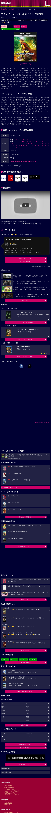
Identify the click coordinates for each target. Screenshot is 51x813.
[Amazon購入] (25, 64)
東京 (2, 703)
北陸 (27, 713)
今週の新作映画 (9, 787)
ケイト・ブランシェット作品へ (25, 356)
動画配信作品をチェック (25, 546)
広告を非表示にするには (42, 422)
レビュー (16, 26)
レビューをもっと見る (25, 258)
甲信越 (3, 713)
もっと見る (25, 300)
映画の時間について (24, 764)
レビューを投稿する (24, 261)
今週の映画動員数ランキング (9, 487)
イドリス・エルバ (24, 143)
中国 (2, 717)
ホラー (28, 740)
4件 (6, 22)
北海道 (3, 710)
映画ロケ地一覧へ (25, 748)
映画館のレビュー (9, 804)
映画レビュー (25, 650)
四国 (27, 717)
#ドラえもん (4, 659)
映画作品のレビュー (10, 793)
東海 (27, 707)
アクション (18, 20)
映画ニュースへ (25, 600)
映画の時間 (4, 9)
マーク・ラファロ (37, 145)
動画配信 (23, 26)
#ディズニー (32, 659)
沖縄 (27, 720)
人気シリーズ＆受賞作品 (11, 791)
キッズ (28, 736)
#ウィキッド (13, 659)
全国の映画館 (8, 803)
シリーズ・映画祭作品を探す (25, 662)
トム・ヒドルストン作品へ (25, 339)
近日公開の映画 (9, 789)
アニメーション (30, 733)
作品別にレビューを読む (11, 795)
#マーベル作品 (15, 29)
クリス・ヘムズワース (21, 141)
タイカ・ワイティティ (21, 139)
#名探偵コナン (23, 659)
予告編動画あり (43, 20)
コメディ (3, 740)
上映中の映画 (8, 785)
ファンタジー (30, 20)
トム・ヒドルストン (35, 141)
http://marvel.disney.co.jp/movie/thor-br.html (23, 161)
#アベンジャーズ (5, 29)
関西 (2, 707)
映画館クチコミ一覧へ (25, 744)
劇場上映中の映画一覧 (25, 517)
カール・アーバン (26, 145)
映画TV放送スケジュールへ (25, 691)
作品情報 (12, 9)
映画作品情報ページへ (7, 768)
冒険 (36, 20)
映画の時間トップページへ (8, 772)
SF (24, 20)
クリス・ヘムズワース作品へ (25, 322)
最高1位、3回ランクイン (7, 20)
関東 (27, 703)
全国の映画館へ (25, 725)
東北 (27, 710)
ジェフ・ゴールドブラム (38, 143)
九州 (2, 720)
